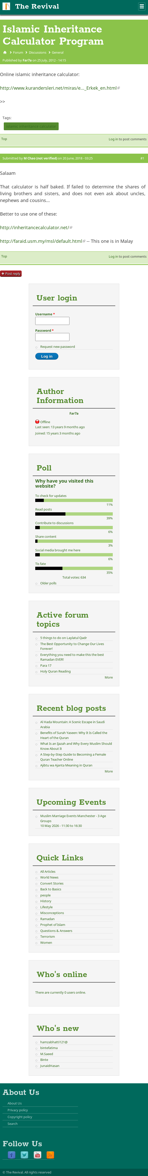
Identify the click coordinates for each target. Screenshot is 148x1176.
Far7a (27, 60)
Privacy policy (18, 1110)
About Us (15, 1103)
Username (45, 314)
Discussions (37, 52)
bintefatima (49, 1048)
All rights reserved (37, 1172)
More (109, 677)
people (45, 895)
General (57, 52)
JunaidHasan (49, 1065)
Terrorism (47, 936)
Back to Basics (50, 889)
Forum (18, 52)
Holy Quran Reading (55, 671)
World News (49, 877)
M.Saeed (46, 1054)
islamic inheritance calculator (31, 126)
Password (44, 330)
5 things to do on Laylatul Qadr (63, 637)
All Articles (47, 871)
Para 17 (45, 665)
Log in (113, 139)
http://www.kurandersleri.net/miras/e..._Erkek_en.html (60, 88)
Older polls (48, 583)
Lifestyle (46, 907)
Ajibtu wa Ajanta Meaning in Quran (66, 765)
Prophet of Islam (52, 924)
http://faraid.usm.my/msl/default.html (42, 241)
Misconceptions (52, 913)
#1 (142, 158)
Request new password (57, 346)
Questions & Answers (56, 930)
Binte (44, 1059)
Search (13, 1123)
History (45, 901)
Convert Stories (51, 883)
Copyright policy (20, 1117)
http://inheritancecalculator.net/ (36, 227)
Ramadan (47, 919)
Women (46, 942)
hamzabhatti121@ (54, 1042)
